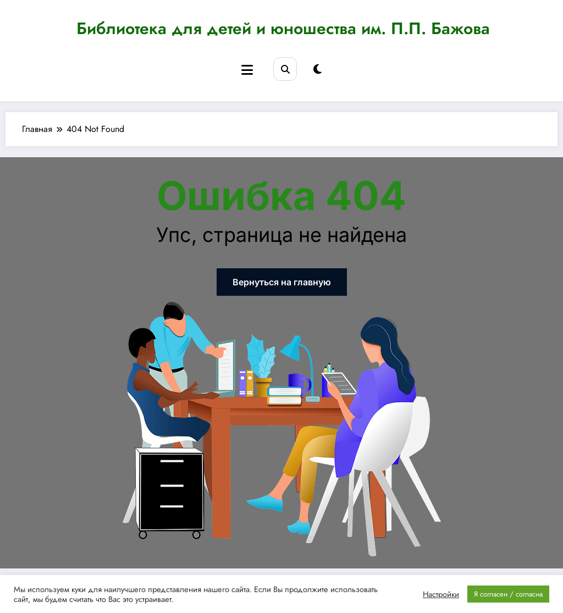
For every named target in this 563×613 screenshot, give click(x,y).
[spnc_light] (317, 70)
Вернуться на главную (282, 282)
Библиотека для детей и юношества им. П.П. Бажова (283, 28)
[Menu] (247, 70)
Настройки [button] (441, 594)
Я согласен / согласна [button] (508, 594)
